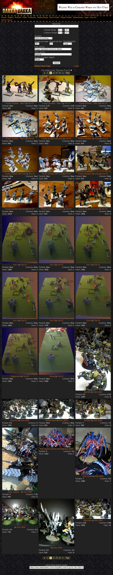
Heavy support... (14, 492)
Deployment (15, 376)
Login (76, 66)
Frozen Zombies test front (89, 209)
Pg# (67, 73)
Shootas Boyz (50, 420)
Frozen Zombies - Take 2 (15, 103)
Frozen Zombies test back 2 (52, 209)
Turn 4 (15, 320)
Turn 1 (15, 265)
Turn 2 (52, 265)
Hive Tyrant (87, 476)
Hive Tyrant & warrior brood (50, 449)
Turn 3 (88, 265)
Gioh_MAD (97, 392)
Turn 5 (52, 320)
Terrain (52, 376)
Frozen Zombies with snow (52, 139)
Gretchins (14, 420)
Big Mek (87, 392)
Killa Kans (87, 520)
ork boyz (87, 420)
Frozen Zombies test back (15, 209)
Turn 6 (88, 320)
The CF (31, 103)
